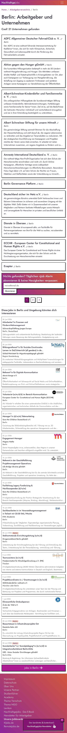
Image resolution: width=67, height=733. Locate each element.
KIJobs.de (9, 723)
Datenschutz (10, 682)
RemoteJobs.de (11, 726)
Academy (9, 697)
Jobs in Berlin (33, 668)
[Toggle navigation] (61, 2)
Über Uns (9, 686)
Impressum (9, 679)
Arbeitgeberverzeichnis (20, 9)
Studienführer (11, 693)
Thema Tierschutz (13, 701)
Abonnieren (10, 291)
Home (4, 9)
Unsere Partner (11, 690)
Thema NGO (10, 704)
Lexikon (8, 708)
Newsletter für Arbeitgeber (18, 715)
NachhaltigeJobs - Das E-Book (19, 712)
